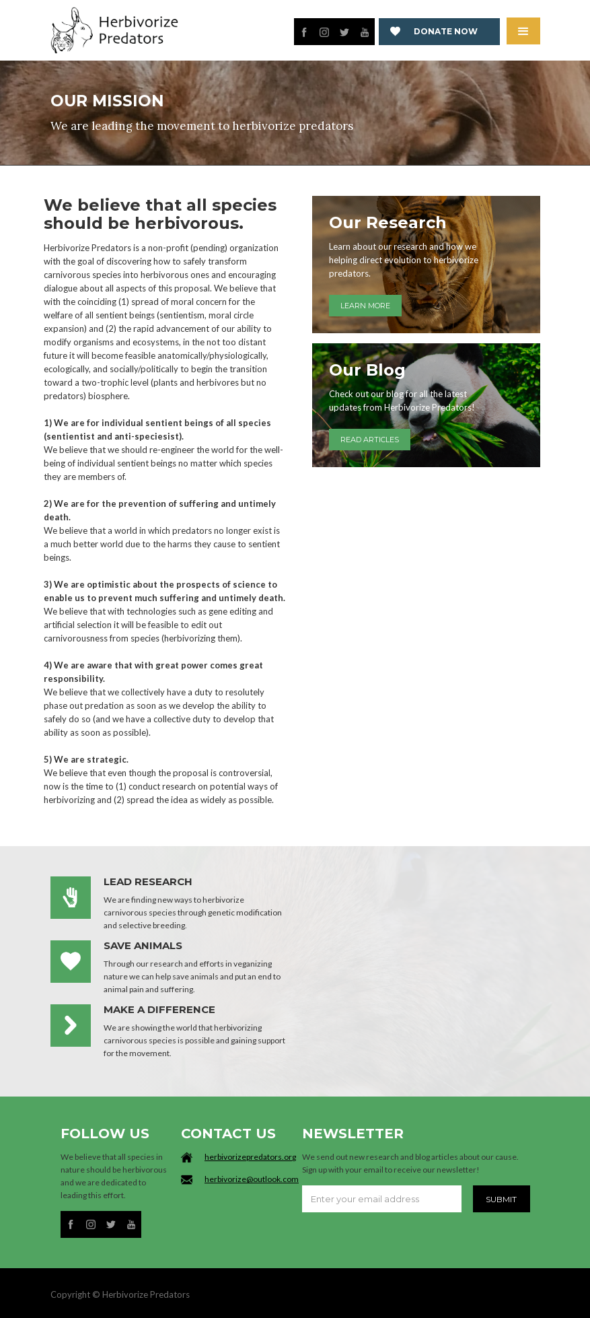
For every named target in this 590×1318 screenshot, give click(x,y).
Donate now (446, 31)
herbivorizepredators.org (250, 1157)
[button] (523, 31)
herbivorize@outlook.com (252, 1179)
